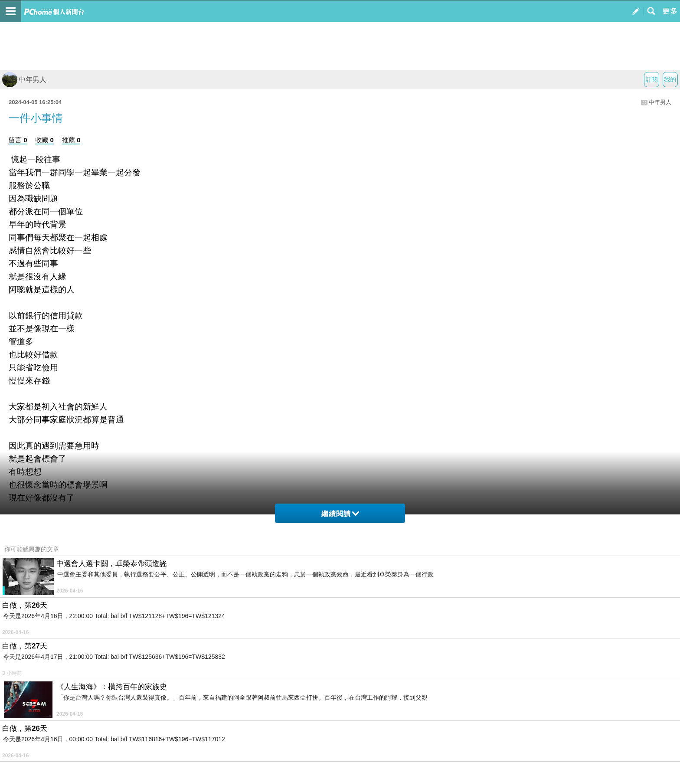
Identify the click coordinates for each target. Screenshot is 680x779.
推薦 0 (71, 140)
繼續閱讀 (340, 514)
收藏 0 (44, 140)
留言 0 (18, 140)
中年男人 (24, 79)
